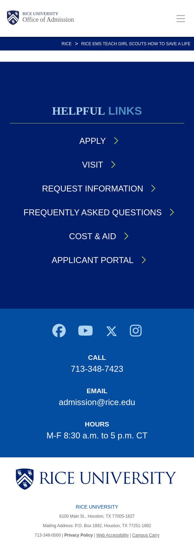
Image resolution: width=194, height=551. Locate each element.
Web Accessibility (112, 535)
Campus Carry (145, 535)
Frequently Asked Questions (93, 212)
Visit (92, 164)
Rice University (40, 14)
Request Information (92, 188)
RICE (67, 43)
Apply (92, 141)
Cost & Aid (92, 236)
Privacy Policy (78, 535)
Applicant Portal (92, 260)
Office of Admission (48, 19)
